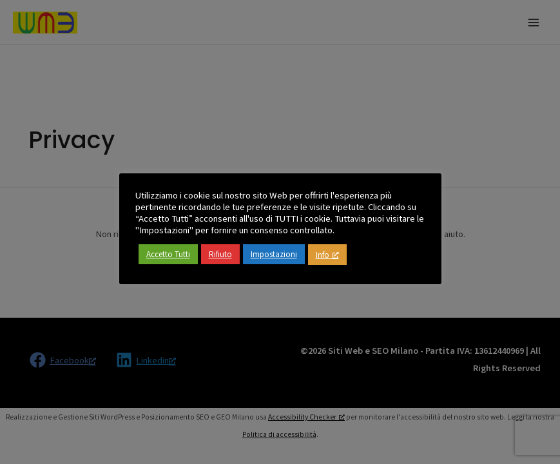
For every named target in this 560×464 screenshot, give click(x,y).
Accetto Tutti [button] (168, 254)
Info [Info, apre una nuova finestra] (327, 254)
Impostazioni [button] (274, 254)
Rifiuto (220, 254)
